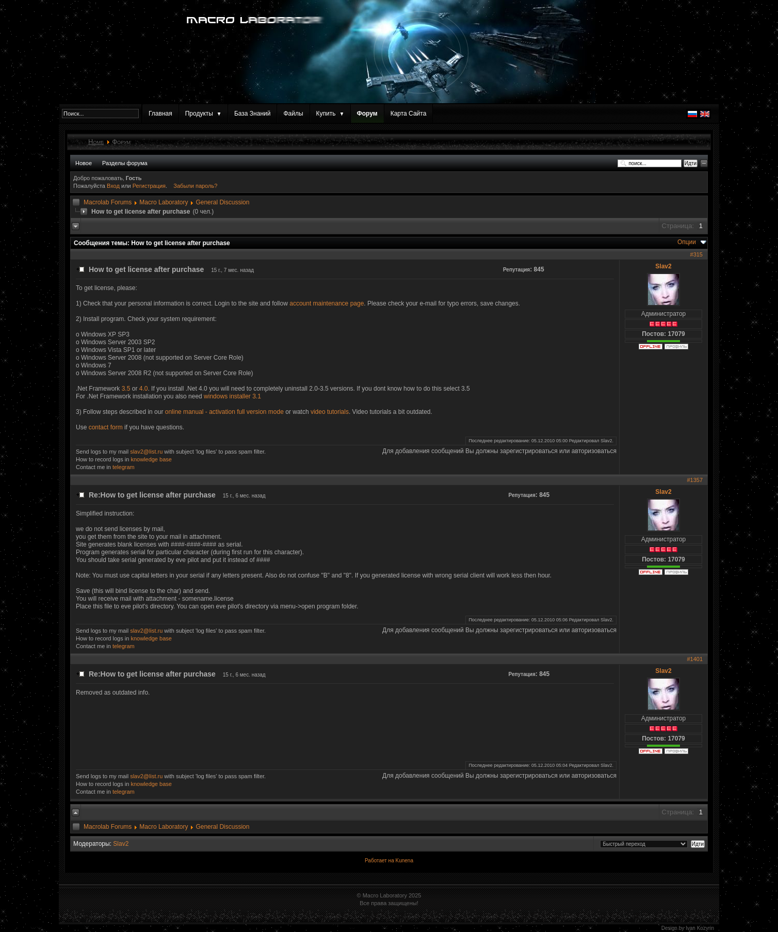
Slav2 (663, 266)
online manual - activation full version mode (224, 411)
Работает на (379, 860)
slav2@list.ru (146, 451)
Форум (367, 113)
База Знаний (252, 113)
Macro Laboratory (163, 202)
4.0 (143, 388)
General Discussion (222, 202)
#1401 (695, 659)
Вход (114, 186)
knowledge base (151, 459)
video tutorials (330, 411)
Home (96, 142)
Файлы (293, 113)
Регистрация (149, 186)
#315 (696, 254)
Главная (160, 113)
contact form (106, 427)
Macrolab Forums (108, 202)
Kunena (404, 860)
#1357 (695, 480)
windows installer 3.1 (232, 396)
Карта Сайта (409, 113)
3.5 (126, 388)
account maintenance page (326, 303)
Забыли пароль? (195, 186)
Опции (686, 242)
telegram (123, 467)
